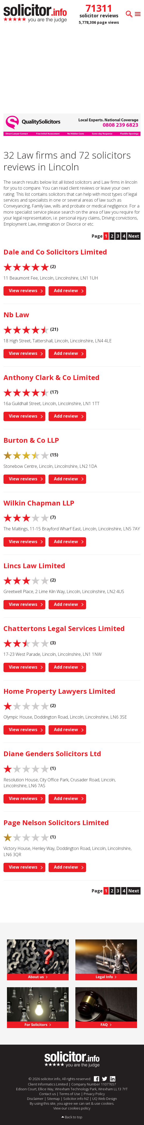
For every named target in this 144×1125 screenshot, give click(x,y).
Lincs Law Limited (34, 565)
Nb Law (16, 314)
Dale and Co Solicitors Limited (55, 252)
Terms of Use (69, 1093)
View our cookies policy (71, 1108)
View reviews (23, 290)
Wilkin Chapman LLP (38, 503)
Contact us (47, 1093)
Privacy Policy (94, 1093)
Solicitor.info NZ (76, 1098)
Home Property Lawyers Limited (59, 691)
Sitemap (53, 1098)
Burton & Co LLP (31, 440)
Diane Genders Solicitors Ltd (52, 753)
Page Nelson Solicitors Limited (56, 822)
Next (133, 236)
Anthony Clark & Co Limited (51, 377)
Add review (66, 290)
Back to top (73, 1117)
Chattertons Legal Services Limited (64, 628)
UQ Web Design (104, 1098)
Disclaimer (35, 1098)
